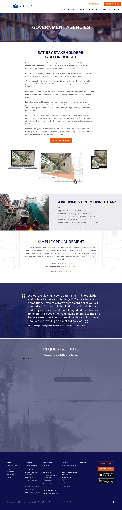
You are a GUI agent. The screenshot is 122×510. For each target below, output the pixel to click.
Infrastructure (47, 487)
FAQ (8, 480)
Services (71, 9)
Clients (90, 9)
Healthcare (46, 465)
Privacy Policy (42, 502)
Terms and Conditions (55, 502)
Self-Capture (29, 477)
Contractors (65, 469)
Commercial (47, 484)
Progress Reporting (31, 465)
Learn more (55, 271)
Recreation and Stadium (50, 493)
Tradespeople (65, 486)
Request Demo (112, 4)
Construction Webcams (32, 486)
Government (47, 472)
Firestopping (29, 469)
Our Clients (10, 474)
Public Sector (65, 483)
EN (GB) (116, 9)
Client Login (93, 4)
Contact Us (106, 9)
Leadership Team (12, 465)
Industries (81, 9)
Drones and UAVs (30, 489)
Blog (98, 9)
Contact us (66, 271)
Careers (9, 477)
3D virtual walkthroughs (32, 492)
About (63, 9)
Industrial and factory (49, 490)
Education (46, 469)
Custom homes (47, 480)
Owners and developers (68, 465)
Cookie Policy (68, 502)
